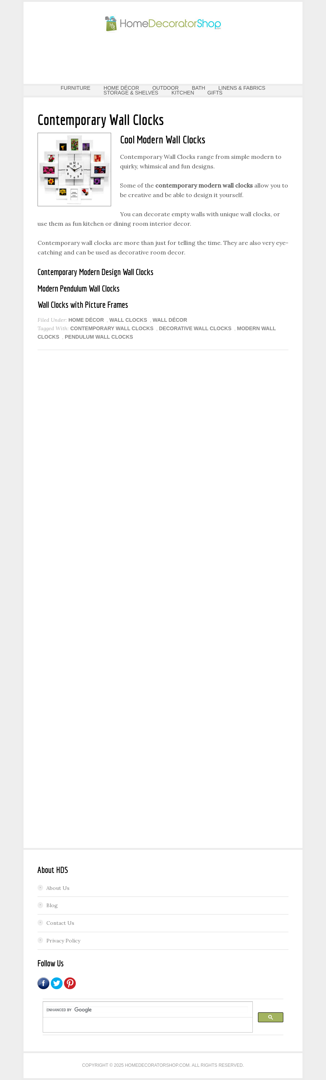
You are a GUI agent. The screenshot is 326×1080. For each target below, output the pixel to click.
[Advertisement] (163, 57)
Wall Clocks (128, 320)
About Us (58, 888)
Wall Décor (170, 320)
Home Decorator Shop (163, 24)
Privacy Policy (63, 940)
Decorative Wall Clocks (195, 328)
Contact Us (60, 923)
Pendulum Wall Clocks (99, 337)
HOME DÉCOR (86, 320)
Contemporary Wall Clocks (111, 328)
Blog (52, 905)
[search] (147, 1009)
